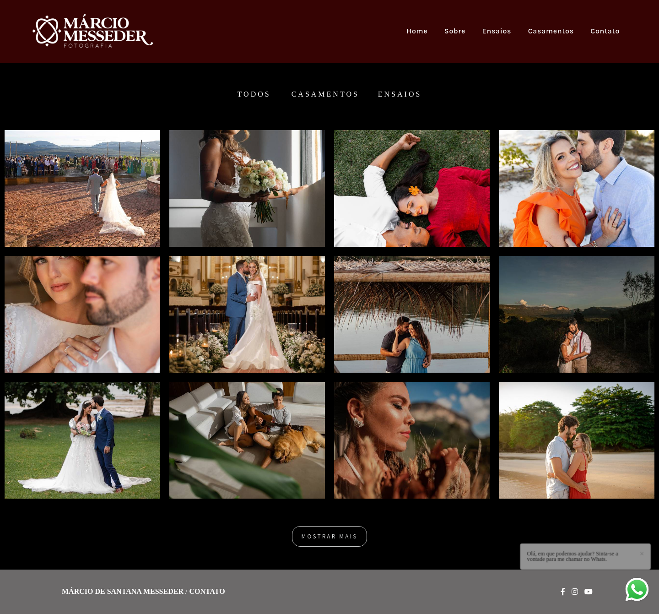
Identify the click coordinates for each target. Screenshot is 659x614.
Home (416, 31)
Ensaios (497, 31)
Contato (605, 31)
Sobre (454, 31)
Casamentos (551, 31)
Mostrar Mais (330, 536)
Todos (254, 94)
